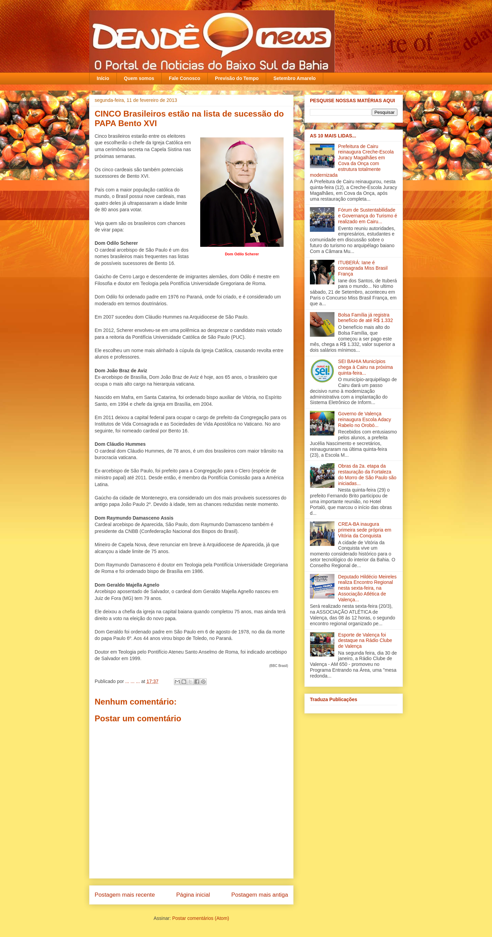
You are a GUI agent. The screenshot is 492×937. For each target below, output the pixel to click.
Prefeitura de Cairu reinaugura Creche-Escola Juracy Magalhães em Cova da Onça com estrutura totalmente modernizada (352, 161)
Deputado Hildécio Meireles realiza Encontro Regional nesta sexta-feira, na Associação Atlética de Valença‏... (367, 588)
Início (103, 78)
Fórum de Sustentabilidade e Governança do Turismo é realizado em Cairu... (367, 215)
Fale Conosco (184, 78)
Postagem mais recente (125, 895)
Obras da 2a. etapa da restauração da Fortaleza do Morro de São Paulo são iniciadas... (367, 474)
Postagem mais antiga (259, 895)
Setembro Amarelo (294, 78)
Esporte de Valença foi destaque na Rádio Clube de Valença (365, 640)
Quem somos (139, 78)
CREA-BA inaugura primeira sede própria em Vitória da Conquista (365, 529)
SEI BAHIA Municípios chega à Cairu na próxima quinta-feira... (365, 367)
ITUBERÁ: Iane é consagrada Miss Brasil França (363, 268)
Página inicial (193, 895)
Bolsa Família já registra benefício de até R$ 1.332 (365, 317)
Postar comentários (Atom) (200, 918)
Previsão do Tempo (237, 78)
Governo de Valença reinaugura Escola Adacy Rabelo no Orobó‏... (364, 419)
